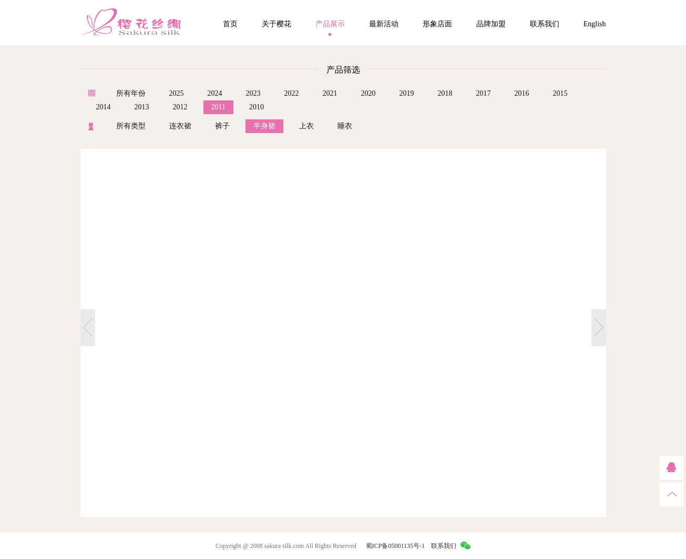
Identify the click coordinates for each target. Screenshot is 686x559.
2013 (142, 107)
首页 (230, 24)
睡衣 (344, 126)
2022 (291, 93)
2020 (368, 93)
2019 (407, 93)
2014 (103, 107)
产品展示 (330, 24)
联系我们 (544, 24)
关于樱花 (276, 24)
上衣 (306, 126)
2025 (176, 93)
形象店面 (437, 24)
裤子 (222, 126)
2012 (180, 107)
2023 (253, 93)
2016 (522, 93)
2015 (560, 93)
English (594, 24)
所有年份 (131, 93)
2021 (330, 93)
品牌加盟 (491, 24)
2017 (483, 93)
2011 (218, 107)
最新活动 (383, 24)
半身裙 (264, 126)
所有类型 (131, 126)
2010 (256, 107)
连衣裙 (180, 126)
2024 (215, 93)
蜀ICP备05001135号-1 (395, 546)
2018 (445, 93)
